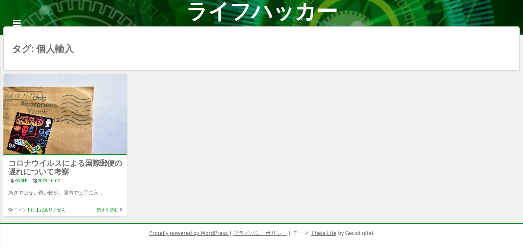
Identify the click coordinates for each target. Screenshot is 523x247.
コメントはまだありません (40, 210)
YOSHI (21, 180)
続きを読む (107, 210)
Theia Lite (324, 233)
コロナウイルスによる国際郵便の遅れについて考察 (65, 167)
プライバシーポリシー (260, 233)
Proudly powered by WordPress (189, 233)
